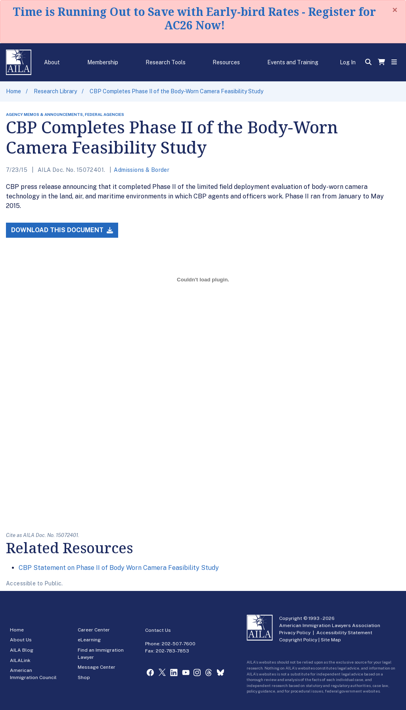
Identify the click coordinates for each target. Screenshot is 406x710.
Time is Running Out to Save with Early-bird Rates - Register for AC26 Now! (194, 18)
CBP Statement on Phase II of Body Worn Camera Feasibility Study (119, 567)
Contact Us (158, 630)
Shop (84, 677)
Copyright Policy (298, 640)
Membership (102, 62)
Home (13, 91)
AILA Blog (21, 650)
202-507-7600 (178, 644)
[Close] (395, 9)
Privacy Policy (294, 632)
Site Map (331, 640)
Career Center (94, 630)
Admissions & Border (141, 170)
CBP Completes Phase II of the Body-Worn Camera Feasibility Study (176, 91)
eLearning (89, 640)
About (52, 62)
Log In (348, 62)
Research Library (55, 91)
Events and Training (292, 62)
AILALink (20, 660)
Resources (226, 62)
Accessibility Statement (344, 632)
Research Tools (166, 62)
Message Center (96, 667)
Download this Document (62, 230)
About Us (21, 640)
